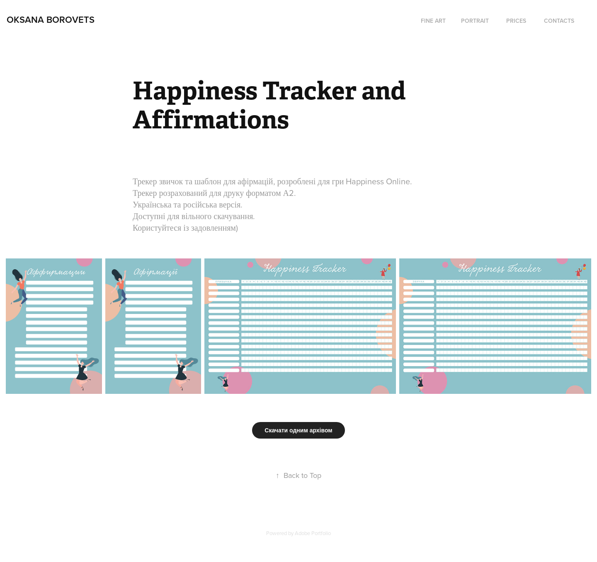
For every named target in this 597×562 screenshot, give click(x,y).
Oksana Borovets (51, 19)
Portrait (475, 21)
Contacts (559, 21)
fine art (433, 21)
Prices (516, 21)
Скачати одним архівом (298, 430)
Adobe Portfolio (313, 533)
